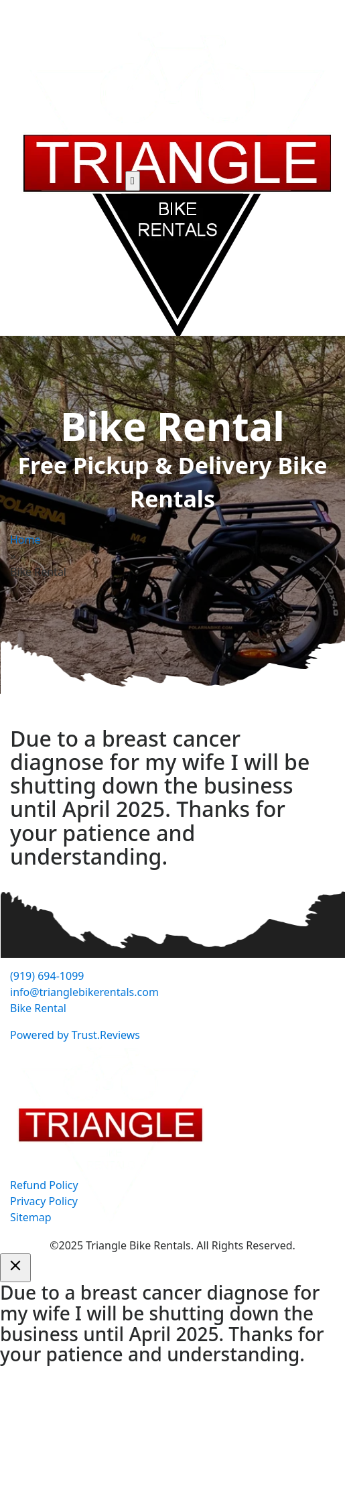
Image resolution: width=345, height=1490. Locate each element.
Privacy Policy (44, 1201)
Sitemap (31, 1217)
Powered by (75, 1035)
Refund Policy (44, 1185)
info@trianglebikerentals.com (84, 992)
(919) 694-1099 (47, 976)
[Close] (15, 1267)
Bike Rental (38, 1008)
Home (25, 539)
